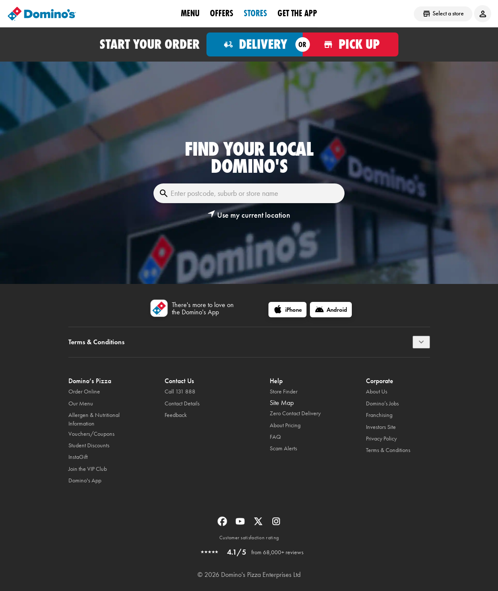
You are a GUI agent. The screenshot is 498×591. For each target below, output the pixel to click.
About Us (376, 391)
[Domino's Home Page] (42, 13)
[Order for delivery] (254, 44)
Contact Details (182, 403)
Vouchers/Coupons (91, 433)
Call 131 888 (180, 391)
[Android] (331, 309)
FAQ (275, 436)
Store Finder (284, 391)
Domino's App (84, 480)
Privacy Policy (381, 438)
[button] (249, 215)
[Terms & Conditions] (421, 342)
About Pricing (285, 425)
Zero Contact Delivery (295, 413)
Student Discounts (88, 445)
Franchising (379, 415)
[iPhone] (287, 309)
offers (221, 13)
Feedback (176, 415)
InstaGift (78, 457)
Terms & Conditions (388, 450)
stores (255, 13)
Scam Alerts (283, 448)
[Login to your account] (482, 13)
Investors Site (381, 427)
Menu (190, 13)
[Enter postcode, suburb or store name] (249, 193)
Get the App (297, 13)
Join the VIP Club (87, 469)
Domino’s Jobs (382, 403)
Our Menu (80, 403)
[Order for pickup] (351, 44)
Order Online (84, 391)
